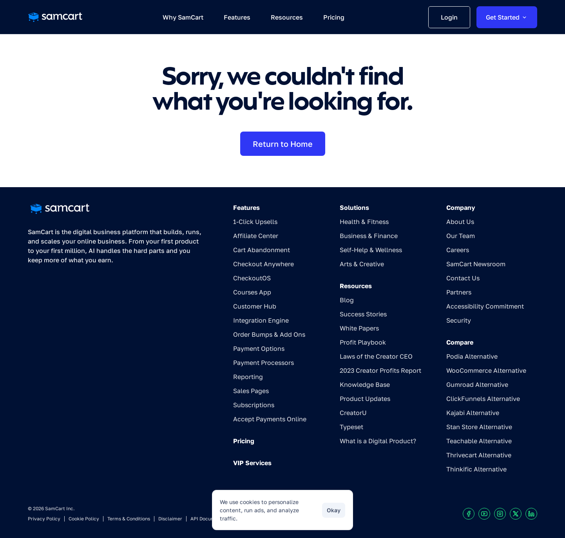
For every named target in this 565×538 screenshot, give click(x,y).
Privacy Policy (44, 519)
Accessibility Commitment (485, 306)
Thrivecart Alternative (478, 455)
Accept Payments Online (269, 419)
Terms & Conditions (128, 519)
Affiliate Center (255, 236)
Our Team (460, 236)
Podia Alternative (472, 356)
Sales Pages (251, 391)
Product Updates (365, 399)
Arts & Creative (362, 264)
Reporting (248, 377)
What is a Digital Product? (378, 441)
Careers (457, 250)
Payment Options (258, 348)
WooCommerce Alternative (486, 370)
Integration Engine (261, 320)
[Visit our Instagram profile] (500, 514)
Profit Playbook (363, 342)
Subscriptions (253, 405)
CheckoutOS (252, 278)
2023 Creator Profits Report (380, 370)
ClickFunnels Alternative (483, 399)
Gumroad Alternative (477, 384)
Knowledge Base (365, 384)
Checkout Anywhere (263, 264)
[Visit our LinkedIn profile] (531, 514)
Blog (347, 300)
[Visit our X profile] (516, 514)
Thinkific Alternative (476, 469)
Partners (458, 292)
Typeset (351, 427)
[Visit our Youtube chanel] (484, 514)
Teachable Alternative (479, 441)
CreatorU (353, 413)
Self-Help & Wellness (371, 250)
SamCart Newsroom (475, 264)
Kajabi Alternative (472, 413)
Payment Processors (263, 362)
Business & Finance (369, 236)
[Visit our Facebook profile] (468, 514)
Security (458, 320)
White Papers (359, 328)
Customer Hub (254, 306)
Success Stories (363, 314)
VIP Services (252, 463)
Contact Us (463, 278)
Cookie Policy (84, 519)
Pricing (243, 441)
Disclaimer (170, 519)
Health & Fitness (364, 222)
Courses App (252, 292)
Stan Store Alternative (479, 427)
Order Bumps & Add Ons (269, 334)
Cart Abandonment (261, 250)
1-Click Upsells (255, 222)
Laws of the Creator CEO (376, 356)
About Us (460, 222)
